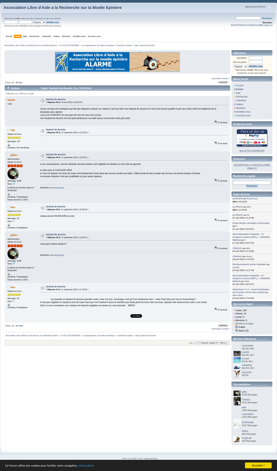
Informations (86, 466)
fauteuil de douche (55, 99)
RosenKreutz (252, 199)
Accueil (239, 85)
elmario (249, 256)
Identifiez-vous (243, 112)
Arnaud (245, 358)
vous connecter (36, 18)
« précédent (216, 78)
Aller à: (191, 343)
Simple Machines (150, 458)
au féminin (238, 198)
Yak (12, 130)
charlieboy (247, 365)
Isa (248, 215)
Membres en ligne (244, 323)
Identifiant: (242, 58)
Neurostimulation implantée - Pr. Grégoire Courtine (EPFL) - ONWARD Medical (251, 237)
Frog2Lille (247, 438)
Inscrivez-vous (243, 115)
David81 (236, 267)
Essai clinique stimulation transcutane (251, 223)
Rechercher (241, 96)
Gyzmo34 (246, 372)
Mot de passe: (240, 62)
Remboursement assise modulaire (249, 264)
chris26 (245, 352)
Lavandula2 (247, 345)
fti (236, 226)
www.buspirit (58, 188)
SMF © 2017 (138, 458)
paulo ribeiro (238, 295)
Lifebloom (237, 248)
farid (244, 407)
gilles (13, 154)
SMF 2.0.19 (126, 458)
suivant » (226, 78)
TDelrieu (246, 399)
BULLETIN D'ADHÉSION (251, 151)
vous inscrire (54, 18)
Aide (238, 93)
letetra (245, 431)
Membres (240, 108)
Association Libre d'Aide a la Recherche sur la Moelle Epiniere (63, 7)
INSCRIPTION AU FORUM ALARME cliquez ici (252, 25)
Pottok (246, 281)
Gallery (239, 104)
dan (12, 207)
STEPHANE (248, 422)
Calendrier (241, 100)
